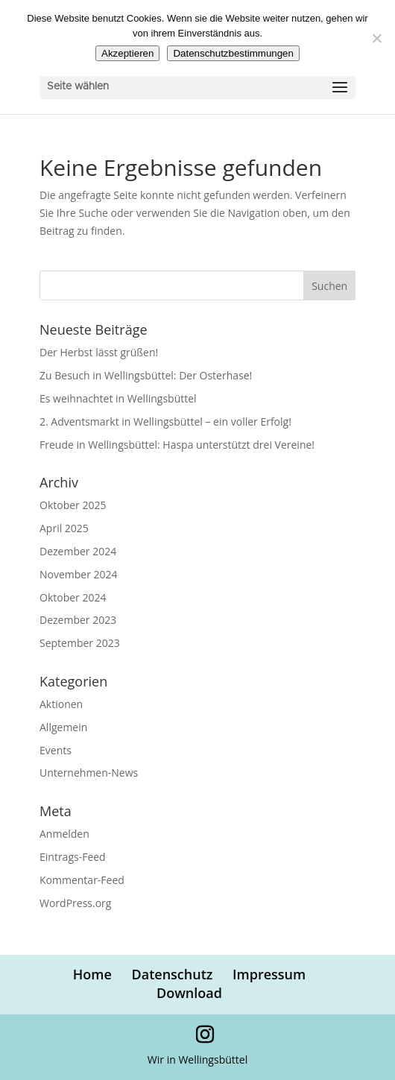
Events (56, 750)
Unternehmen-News (89, 772)
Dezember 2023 (78, 620)
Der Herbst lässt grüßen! (99, 352)
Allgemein (63, 727)
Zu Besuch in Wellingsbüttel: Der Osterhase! (146, 375)
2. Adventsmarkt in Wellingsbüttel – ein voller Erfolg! (165, 421)
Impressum (269, 974)
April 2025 (64, 528)
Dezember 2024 (78, 551)
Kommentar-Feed (82, 880)
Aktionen (61, 704)
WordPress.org (75, 903)
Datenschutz (172, 974)
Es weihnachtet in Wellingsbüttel (118, 398)
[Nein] (376, 38)
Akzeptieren (127, 53)
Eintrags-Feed (73, 857)
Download (189, 993)
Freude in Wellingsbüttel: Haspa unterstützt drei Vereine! (177, 445)
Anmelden (64, 834)
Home (92, 974)
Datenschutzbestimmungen (233, 53)
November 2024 (79, 574)
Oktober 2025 (73, 505)
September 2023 (80, 643)
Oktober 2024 (73, 597)
